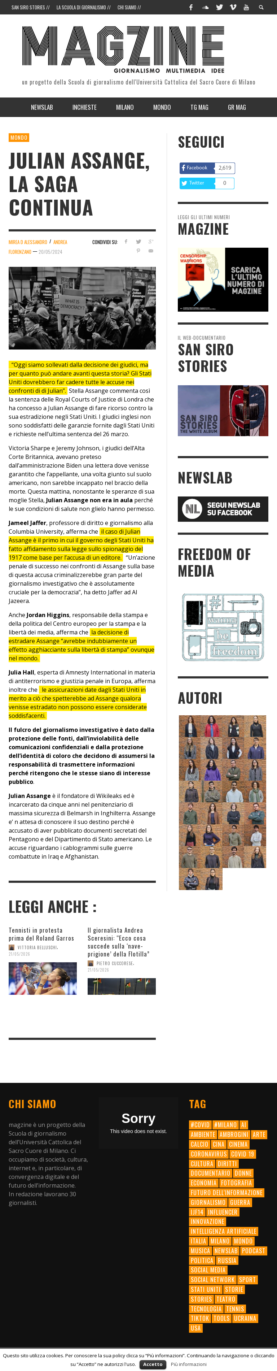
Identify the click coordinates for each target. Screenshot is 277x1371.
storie (234, 1289)
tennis (235, 1309)
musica (200, 1250)
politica (202, 1260)
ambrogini (234, 1134)
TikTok (200, 1318)
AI (243, 1124)
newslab (226, 1250)
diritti (227, 1163)
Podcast (253, 1250)
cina (219, 1144)
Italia (198, 1241)
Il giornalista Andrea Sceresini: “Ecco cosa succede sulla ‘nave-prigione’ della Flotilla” (119, 941)
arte (259, 1134)
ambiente (203, 1134)
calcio (199, 1144)
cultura (202, 1163)
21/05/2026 (19, 954)
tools (222, 1318)
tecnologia (206, 1309)
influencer (223, 1212)
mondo (243, 1241)
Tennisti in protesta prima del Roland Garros (41, 933)
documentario (210, 1173)
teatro (226, 1299)
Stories (201, 1299)
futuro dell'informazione (227, 1192)
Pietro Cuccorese (115, 963)
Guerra (240, 1202)
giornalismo (208, 1202)
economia (204, 1183)
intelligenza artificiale (223, 1231)
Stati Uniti (206, 1289)
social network (213, 1279)
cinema (238, 1144)
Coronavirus (209, 1154)
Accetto (153, 1364)
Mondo (18, 137)
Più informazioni (189, 1364)
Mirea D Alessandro (28, 242)
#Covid (200, 1124)
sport (247, 1279)
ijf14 (197, 1212)
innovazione (207, 1221)
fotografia (236, 1183)
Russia (227, 1260)
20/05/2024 (50, 251)
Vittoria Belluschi (37, 947)
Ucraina (245, 1318)
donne (243, 1173)
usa (196, 1328)
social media (208, 1270)
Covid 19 (242, 1154)
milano (220, 1241)
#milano (225, 1124)
